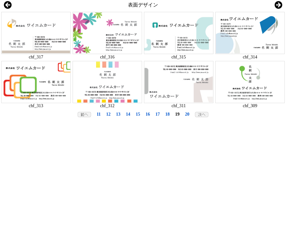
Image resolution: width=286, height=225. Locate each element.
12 (108, 114)
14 (128, 114)
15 (138, 114)
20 (187, 114)
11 (99, 114)
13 (118, 114)
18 (167, 114)
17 (158, 114)
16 (148, 114)
